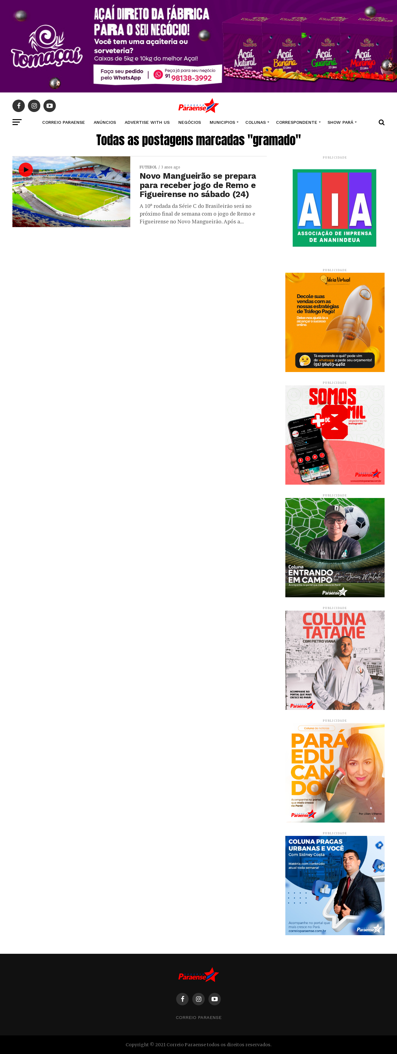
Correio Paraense (198, 1017)
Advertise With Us (147, 122)
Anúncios (105, 122)
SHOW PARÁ (340, 122)
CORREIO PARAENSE (63, 122)
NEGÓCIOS (189, 122)
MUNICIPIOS (222, 122)
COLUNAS (255, 122)
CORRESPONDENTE (296, 122)
